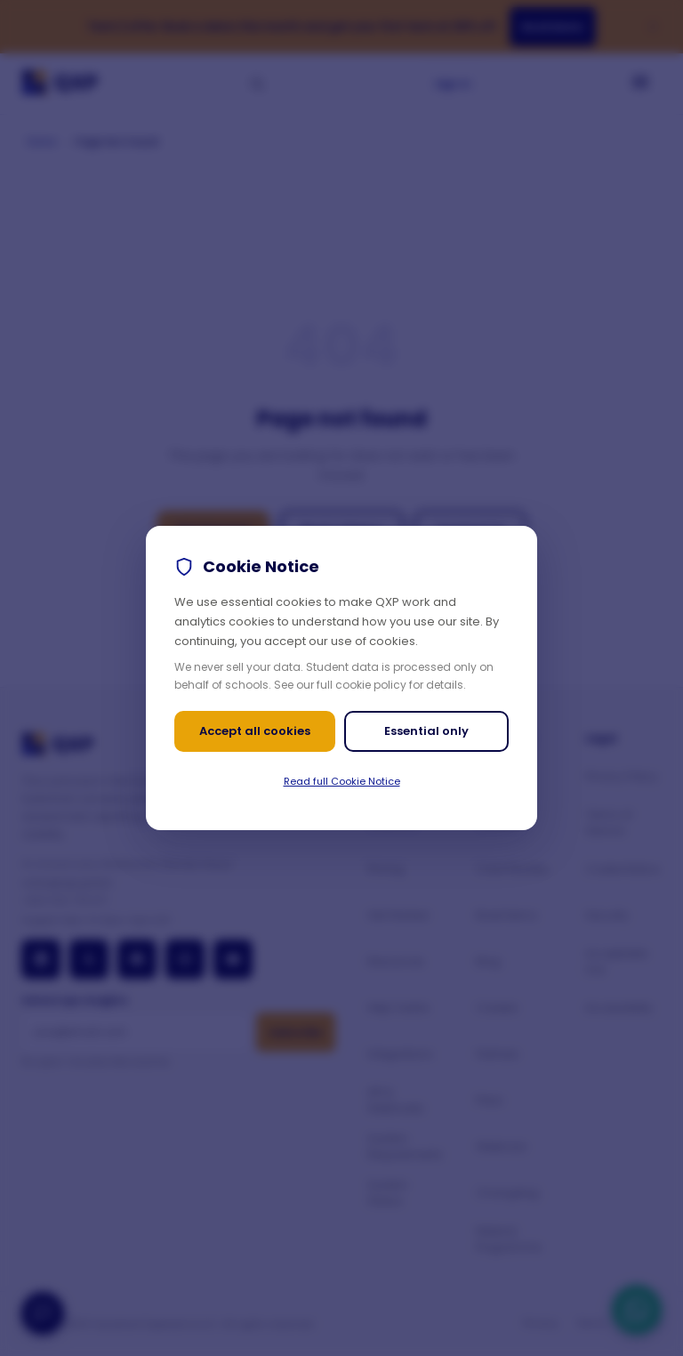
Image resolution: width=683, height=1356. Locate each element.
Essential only (426, 730)
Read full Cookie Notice (342, 781)
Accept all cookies (254, 730)
